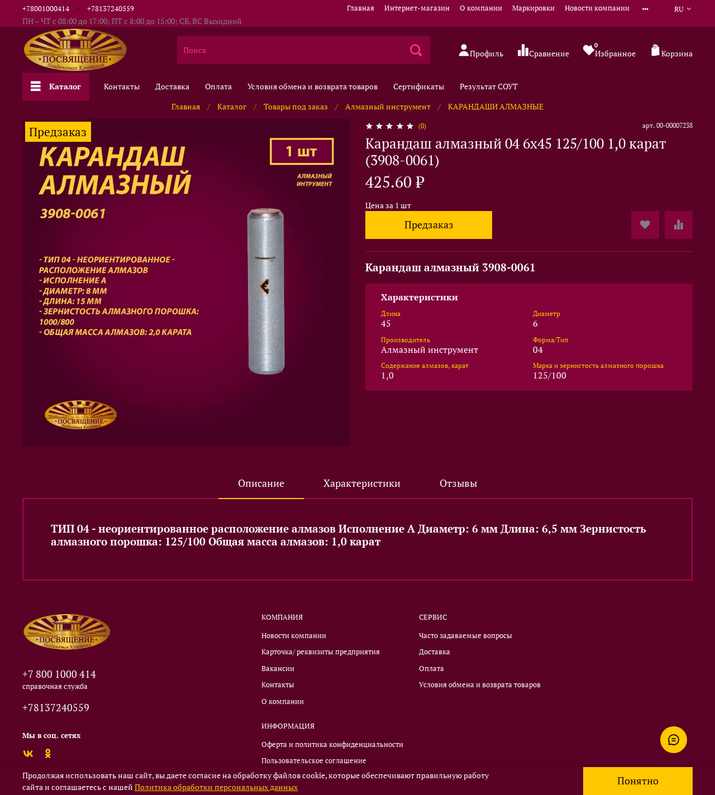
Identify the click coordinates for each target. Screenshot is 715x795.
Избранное (609, 50)
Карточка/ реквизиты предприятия (320, 652)
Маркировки (533, 8)
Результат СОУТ (489, 86)
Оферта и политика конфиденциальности (332, 744)
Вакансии (277, 668)
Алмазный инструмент (388, 106)
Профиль (480, 51)
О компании (481, 8)
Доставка (172, 86)
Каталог (56, 86)
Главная (360, 8)
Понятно (638, 780)
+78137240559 (110, 8)
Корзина (671, 51)
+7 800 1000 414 (59, 674)
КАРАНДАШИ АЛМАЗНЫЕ (496, 106)
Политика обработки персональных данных (216, 787)
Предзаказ (429, 224)
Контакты (122, 86)
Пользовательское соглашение (313, 760)
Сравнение (543, 51)
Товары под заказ (296, 106)
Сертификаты (418, 86)
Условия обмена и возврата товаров (312, 86)
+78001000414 (45, 8)
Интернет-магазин (417, 8)
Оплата (218, 86)
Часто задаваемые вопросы (465, 635)
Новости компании (597, 8)
